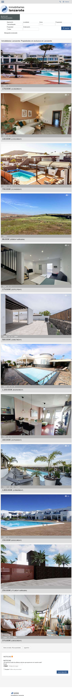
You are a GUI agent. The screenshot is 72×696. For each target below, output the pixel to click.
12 (67, 45)
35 (67, 295)
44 (67, 596)
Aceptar (13, 669)
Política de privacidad (15, 669)
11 (67, 496)
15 (67, 95)
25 (67, 145)
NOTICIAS (7, 657)
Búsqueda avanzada (10, 33)
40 (67, 446)
